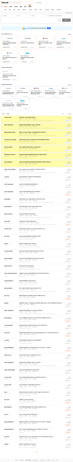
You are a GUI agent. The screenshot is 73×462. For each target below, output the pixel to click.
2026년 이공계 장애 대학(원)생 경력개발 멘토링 (28, 184)
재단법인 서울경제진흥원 (8, 125)
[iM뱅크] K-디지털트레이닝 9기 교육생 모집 (27, 243)
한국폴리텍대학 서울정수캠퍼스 (9, 154)
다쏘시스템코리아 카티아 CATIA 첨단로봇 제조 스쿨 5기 (29, 355)
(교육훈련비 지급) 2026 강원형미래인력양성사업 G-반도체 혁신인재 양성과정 (34, 273)
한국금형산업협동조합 (8, 162)
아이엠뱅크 (6, 444)
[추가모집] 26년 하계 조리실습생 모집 (26, 266)
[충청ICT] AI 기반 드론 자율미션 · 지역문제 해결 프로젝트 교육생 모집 (32, 132)
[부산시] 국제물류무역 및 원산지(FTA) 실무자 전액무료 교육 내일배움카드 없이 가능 (35, 318)
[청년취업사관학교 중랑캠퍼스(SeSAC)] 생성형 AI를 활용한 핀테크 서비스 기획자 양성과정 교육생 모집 (38, 332)
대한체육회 (6, 303)
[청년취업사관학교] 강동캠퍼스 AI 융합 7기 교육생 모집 (29, 125)
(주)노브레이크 (7, 332)
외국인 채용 (47, 9)
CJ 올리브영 (6, 176)
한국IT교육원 (6, 236)
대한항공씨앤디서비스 (8, 266)
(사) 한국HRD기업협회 (8, 251)
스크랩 (16, 47)
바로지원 (67, 194)
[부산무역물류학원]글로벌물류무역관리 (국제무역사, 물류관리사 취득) (32, 407)
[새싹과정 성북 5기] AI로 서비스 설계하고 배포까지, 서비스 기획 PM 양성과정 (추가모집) (35, 436)
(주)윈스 (5, 392)
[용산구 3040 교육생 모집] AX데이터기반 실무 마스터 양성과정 (31, 251)
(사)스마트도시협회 (7, 377)
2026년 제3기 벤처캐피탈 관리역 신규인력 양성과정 (29, 370)
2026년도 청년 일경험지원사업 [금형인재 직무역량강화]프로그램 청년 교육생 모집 (34, 162)
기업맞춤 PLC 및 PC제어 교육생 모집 (26, 399)
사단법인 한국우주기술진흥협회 (9, 169)
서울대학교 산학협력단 (8, 147)
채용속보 (30, 9)
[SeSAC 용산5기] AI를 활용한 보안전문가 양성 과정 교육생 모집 (31, 258)
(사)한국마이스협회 (7, 117)
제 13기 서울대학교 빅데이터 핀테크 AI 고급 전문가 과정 (29, 147)
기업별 (14, 9)
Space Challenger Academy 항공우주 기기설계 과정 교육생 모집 (32, 169)
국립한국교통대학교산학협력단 (9, 132)
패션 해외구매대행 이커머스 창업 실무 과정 (27, 280)
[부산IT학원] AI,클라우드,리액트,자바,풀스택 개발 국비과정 (30, 206)
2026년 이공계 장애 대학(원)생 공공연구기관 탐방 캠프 (29, 191)
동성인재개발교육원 (7, 206)
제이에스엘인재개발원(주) (9, 347)
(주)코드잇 (6, 414)
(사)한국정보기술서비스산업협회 (10, 139)
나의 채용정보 (58, 9)
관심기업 (8, 113)
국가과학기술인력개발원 (8, 184)
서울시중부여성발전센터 (8, 280)
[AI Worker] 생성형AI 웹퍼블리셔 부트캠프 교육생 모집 (29, 236)
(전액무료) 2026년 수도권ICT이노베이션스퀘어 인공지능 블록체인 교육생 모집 (34, 139)
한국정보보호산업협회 (8, 258)
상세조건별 (24, 9)
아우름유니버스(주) (7, 355)
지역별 (5, 9)
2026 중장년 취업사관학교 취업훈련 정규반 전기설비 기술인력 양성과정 (32, 154)
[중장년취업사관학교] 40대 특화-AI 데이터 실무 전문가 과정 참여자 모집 (33, 325)
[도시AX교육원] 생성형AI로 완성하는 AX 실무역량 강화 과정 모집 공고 (32, 377)
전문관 (41, 9)
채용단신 (52, 9)
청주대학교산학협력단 (8, 288)
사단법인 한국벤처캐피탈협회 (9, 370)
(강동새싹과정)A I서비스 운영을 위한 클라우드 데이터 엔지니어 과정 (32, 199)
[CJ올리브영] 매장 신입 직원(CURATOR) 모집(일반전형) (30, 176)
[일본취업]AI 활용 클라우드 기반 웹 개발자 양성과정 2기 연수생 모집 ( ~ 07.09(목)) (34, 347)
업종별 (19, 9)
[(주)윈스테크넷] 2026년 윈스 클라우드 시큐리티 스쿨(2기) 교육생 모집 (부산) (34, 392)
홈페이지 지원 (68, 120)
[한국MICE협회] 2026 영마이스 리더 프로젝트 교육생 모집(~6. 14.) (32, 228)
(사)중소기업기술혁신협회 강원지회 (10, 273)
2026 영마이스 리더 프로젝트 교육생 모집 (27, 117)
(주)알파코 (6, 243)
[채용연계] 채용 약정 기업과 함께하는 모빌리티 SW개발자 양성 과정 (32, 295)
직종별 (10, 9)
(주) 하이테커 (6, 436)
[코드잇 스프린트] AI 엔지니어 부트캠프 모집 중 (28, 414)
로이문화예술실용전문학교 (9, 429)
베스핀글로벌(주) (7, 199)
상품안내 (69, 34)
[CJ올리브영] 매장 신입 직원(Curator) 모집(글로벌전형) (30, 340)
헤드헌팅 (35, 9)
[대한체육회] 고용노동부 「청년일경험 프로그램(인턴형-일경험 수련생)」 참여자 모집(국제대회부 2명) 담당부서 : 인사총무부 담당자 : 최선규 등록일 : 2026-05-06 (41, 303)
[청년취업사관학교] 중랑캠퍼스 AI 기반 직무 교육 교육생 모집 (30, 310)
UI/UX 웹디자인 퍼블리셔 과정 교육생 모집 (27, 214)
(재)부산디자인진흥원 (8, 214)
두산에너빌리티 (7, 221)
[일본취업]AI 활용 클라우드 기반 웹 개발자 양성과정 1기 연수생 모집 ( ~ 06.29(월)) (34, 422)
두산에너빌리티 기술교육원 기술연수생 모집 (27, 221)
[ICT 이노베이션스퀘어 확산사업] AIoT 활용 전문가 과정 (30, 288)
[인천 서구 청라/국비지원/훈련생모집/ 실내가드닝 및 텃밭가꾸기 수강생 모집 (33, 429)
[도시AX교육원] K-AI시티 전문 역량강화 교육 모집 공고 (29, 384)
